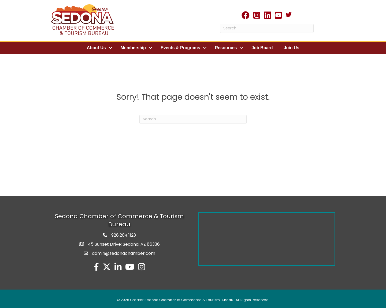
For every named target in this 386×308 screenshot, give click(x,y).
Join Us (291, 47)
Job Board (262, 47)
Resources (226, 47)
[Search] (267, 28)
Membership (133, 47)
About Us (96, 47)
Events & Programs (180, 47)
